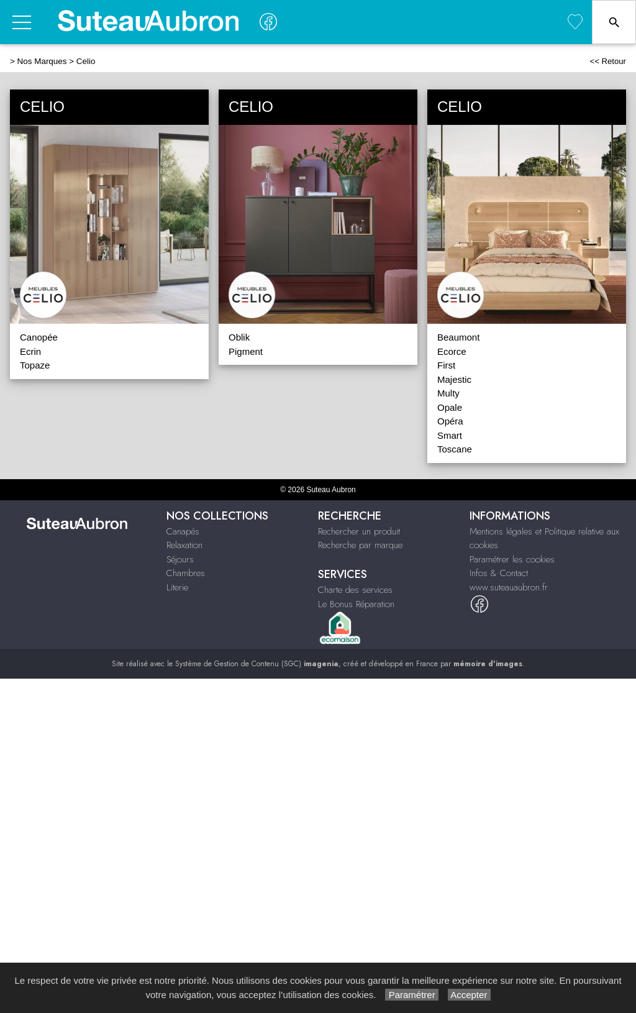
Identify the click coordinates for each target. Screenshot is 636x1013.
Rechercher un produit (359, 531)
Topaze (35, 365)
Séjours (180, 559)
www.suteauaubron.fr (509, 587)
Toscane (454, 449)
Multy (448, 393)
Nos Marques (42, 61)
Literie (177, 587)
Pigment (246, 351)
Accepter (469, 994)
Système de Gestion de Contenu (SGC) (256, 663)
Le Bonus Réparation (356, 604)
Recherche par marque (360, 545)
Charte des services (355, 590)
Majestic (454, 379)
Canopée (39, 337)
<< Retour (607, 61)
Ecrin (30, 351)
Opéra (450, 421)
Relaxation (184, 545)
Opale (449, 407)
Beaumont (458, 337)
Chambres (185, 573)
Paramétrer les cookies (512, 559)
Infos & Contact (499, 573)
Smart (449, 435)
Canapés (182, 531)
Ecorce (451, 351)
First (446, 365)
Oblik (239, 337)
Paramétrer (411, 994)
